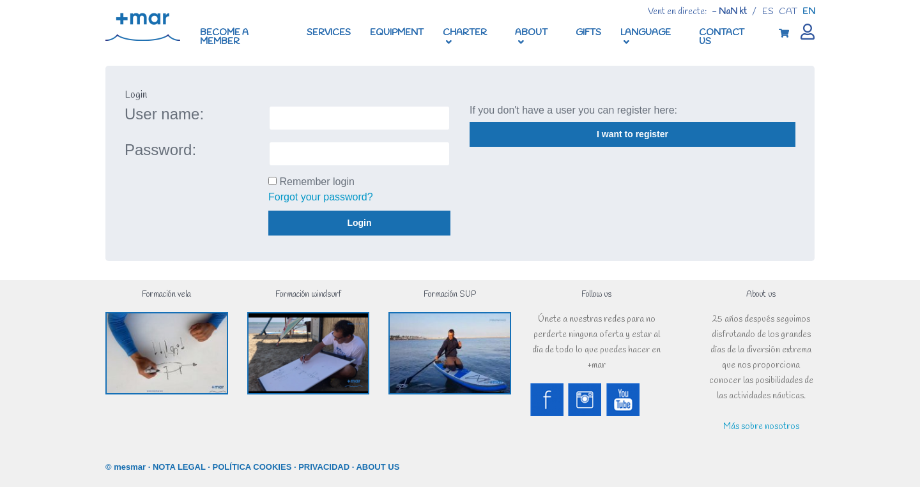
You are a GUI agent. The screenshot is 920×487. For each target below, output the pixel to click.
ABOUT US (377, 467)
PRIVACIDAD (323, 467)
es (768, 12)
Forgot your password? (320, 196)
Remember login (316, 182)
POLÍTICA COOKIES (252, 467)
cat (788, 12)
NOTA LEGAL (179, 467)
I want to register (632, 134)
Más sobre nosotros (761, 427)
